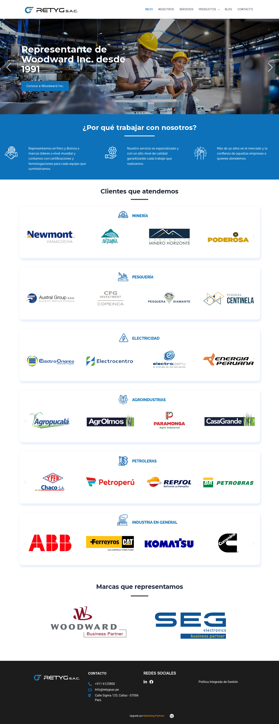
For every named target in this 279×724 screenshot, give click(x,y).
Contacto (245, 9)
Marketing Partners (153, 715)
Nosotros (166, 9)
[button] (25, 236)
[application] (218, 9)
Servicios (186, 9)
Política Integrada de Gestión (218, 682)
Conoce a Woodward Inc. (45, 86)
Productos (209, 9)
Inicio (149, 9)
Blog (228, 9)
